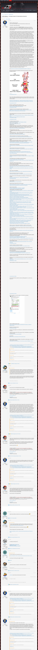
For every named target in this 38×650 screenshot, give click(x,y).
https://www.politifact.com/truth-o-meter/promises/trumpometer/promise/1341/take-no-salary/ (21, 555)
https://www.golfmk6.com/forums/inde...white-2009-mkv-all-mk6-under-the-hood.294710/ (22, 346)
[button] (9, 10)
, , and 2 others (14, 570)
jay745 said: (11, 355)
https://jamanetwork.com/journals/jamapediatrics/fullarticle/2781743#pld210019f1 (21, 136)
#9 (35, 520)
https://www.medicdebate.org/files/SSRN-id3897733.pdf (17, 237)
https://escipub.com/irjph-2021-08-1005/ (15, 123)
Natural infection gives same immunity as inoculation (17, 222)
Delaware (6, 391)
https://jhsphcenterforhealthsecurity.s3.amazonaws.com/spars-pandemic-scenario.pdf (21, 101)
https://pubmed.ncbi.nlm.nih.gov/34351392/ (15, 181)
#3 (35, 385)
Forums (4, 10)
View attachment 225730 (13, 293)
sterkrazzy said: (12, 621)
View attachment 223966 (13, 260)
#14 (35, 591)
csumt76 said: (11, 522)
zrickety (5, 406)
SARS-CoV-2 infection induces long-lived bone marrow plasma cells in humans (20, 201)
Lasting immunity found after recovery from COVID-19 (17, 209)
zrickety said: (11, 359)
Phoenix (6, 371)
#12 (35, 562)
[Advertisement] (19, 508)
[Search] (34, 10)
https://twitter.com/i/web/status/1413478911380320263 (17, 110)
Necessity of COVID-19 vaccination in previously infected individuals (19, 197)
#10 (35, 539)
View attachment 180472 (13, 119)
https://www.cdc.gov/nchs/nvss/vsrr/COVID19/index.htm (16, 525)
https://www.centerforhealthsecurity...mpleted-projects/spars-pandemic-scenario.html (21, 100)
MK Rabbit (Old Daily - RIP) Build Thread (14, 544)
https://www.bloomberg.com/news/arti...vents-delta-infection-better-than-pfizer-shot (21, 184)
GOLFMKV (10, 0)
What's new (7, 10)
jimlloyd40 (4, 524)
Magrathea (6, 578)
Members (12, 10)
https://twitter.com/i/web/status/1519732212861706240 (17, 336)
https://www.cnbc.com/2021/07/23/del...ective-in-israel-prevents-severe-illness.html (21, 171)
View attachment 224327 (13, 243)
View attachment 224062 (13, 117)
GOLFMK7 (5, 0)
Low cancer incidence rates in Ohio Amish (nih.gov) (17, 159)
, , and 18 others (14, 363)
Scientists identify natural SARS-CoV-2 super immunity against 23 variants (20, 223)
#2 (35, 365)
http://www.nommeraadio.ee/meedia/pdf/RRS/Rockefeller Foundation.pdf (21, 68)
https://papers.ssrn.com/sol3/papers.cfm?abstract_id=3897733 (18, 236)
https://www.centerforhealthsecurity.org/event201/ (16, 106)
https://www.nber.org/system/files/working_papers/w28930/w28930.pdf (19, 142)
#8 (35, 511)
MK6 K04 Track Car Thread (13, 545)
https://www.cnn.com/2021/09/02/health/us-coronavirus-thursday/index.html (20, 252)
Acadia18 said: (12, 351)
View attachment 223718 (13, 94)
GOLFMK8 (2, 0)
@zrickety (11, 428)
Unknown (6, 26)
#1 (35, 20)
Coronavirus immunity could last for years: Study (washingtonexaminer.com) (20, 151)
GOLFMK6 (7, 0)
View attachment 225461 (13, 276)
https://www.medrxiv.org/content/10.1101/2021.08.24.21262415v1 (18, 185)
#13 (35, 572)
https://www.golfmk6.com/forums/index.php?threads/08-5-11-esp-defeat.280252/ (22, 600)
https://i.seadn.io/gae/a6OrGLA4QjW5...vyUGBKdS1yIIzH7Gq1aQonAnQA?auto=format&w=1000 (23, 347)
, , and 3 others (14, 537)
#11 (35, 550)
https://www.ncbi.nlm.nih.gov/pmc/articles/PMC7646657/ (17, 134)
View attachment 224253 (13, 107)
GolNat (5, 389)
